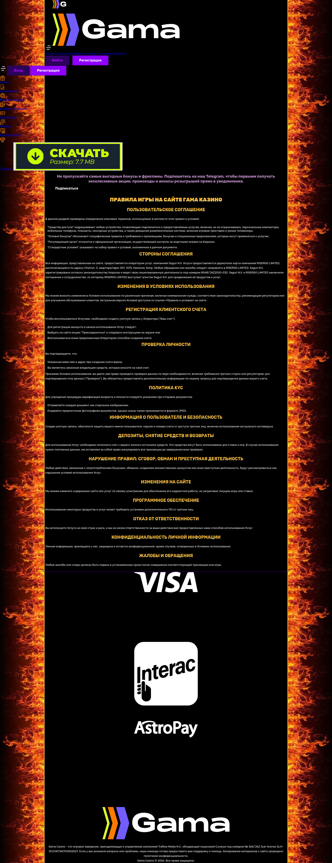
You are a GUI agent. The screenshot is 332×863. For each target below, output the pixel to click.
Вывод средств (11, 132)
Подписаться (66, 188)
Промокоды (8, 115)
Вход (18, 70)
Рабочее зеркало (86, 54)
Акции (49, 54)
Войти (57, 60)
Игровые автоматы (112, 54)
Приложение (64, 54)
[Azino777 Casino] (116, 25)
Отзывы (5, 124)
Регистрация (90, 60)
